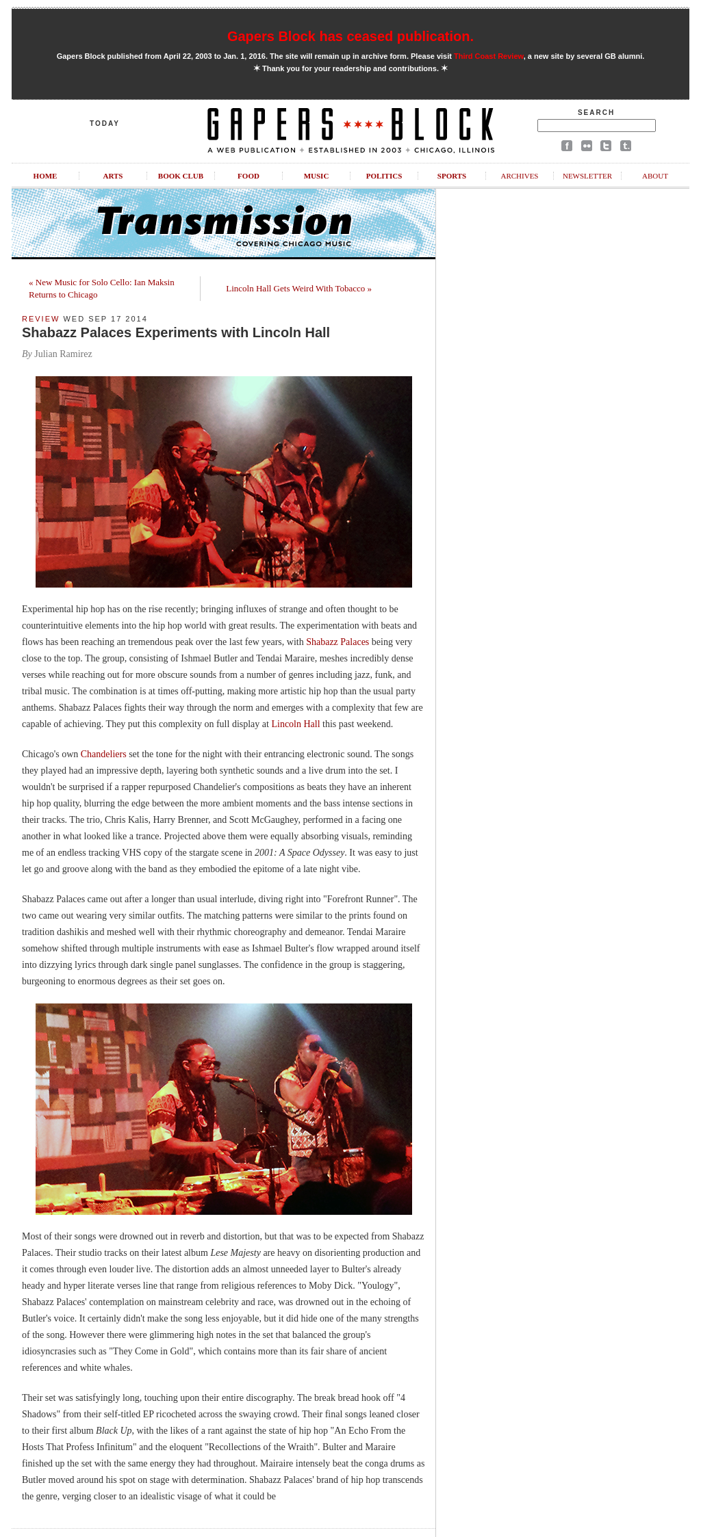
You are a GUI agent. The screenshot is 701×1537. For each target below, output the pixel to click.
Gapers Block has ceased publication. (350, 36)
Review (41, 319)
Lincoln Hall (295, 724)
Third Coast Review (489, 56)
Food (248, 176)
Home (46, 176)
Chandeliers (104, 754)
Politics (384, 176)
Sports (451, 176)
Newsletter (587, 176)
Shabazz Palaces (339, 642)
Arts (113, 176)
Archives (519, 176)
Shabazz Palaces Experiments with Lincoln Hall (176, 332)
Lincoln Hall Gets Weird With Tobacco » (299, 288)
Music (316, 176)
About (655, 176)
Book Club (180, 176)
